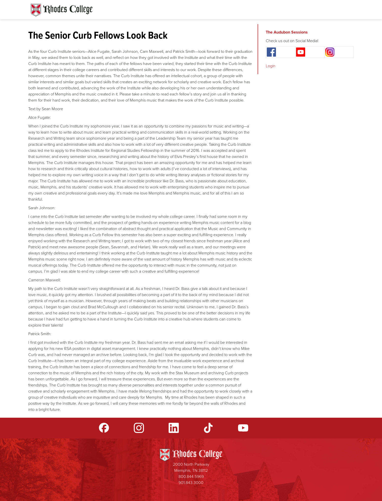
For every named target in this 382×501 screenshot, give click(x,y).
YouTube (243, 428)
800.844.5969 (191, 476)
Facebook (104, 428)
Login (270, 66)
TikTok (208, 428)
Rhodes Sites (62, 10)
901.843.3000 (191, 483)
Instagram (139, 428)
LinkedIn (174, 428)
